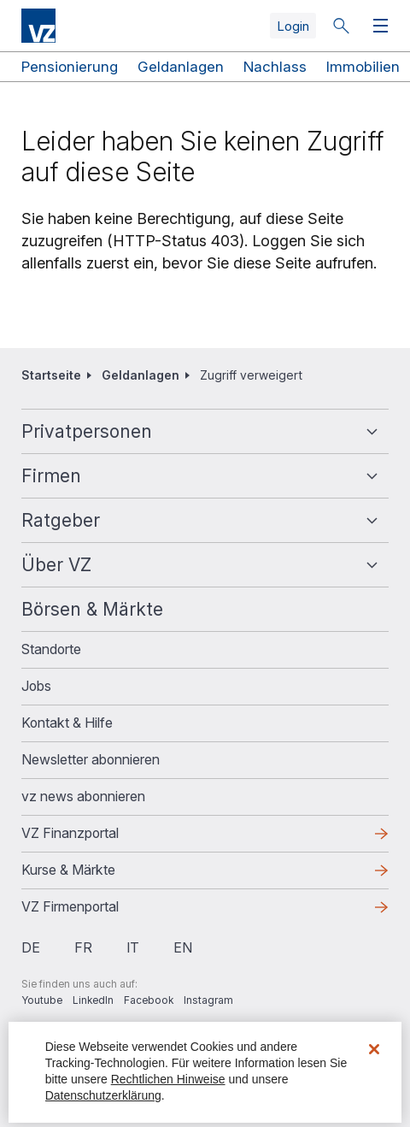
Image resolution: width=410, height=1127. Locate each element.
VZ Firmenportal (70, 906)
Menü (377, 26)
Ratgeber (60, 520)
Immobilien (363, 66)
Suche (341, 25)
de (30, 947)
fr (83, 947)
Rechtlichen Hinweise (168, 1079)
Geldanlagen (181, 66)
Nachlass (275, 66)
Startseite (51, 375)
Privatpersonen (86, 431)
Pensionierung (69, 66)
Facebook (148, 1000)
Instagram (208, 1000)
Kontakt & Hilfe (67, 722)
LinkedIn (93, 1000)
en (182, 947)
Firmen (51, 476)
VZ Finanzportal (70, 832)
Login (293, 26)
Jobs (36, 685)
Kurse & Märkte (68, 869)
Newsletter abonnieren (90, 759)
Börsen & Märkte (92, 609)
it (132, 947)
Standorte (51, 649)
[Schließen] (374, 1049)
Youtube (41, 1000)
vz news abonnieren (83, 796)
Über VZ (56, 564)
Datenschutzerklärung (103, 1095)
